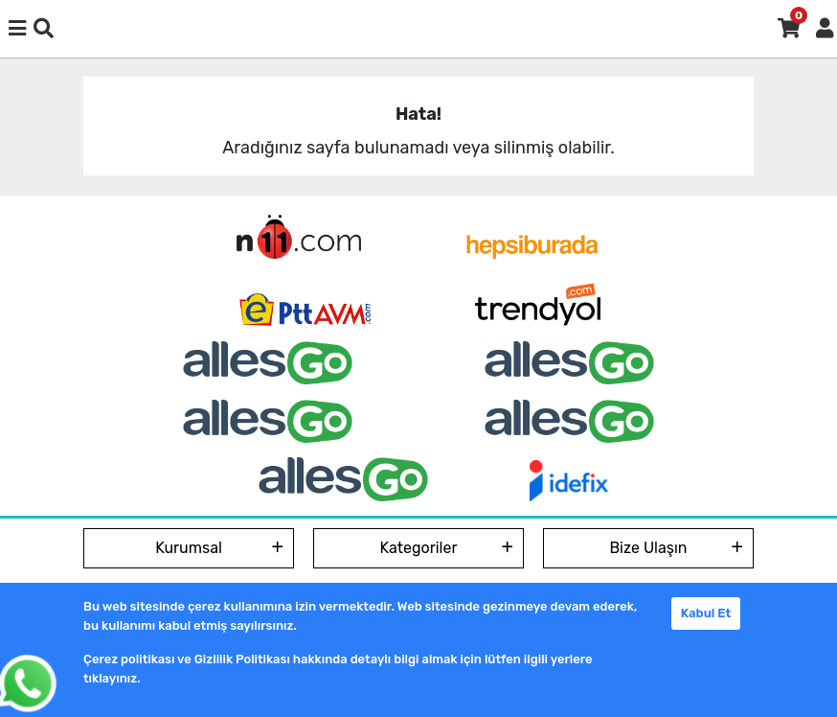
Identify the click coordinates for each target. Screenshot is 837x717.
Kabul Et (706, 613)
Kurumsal (188, 548)
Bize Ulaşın (648, 548)
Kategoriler (418, 548)
